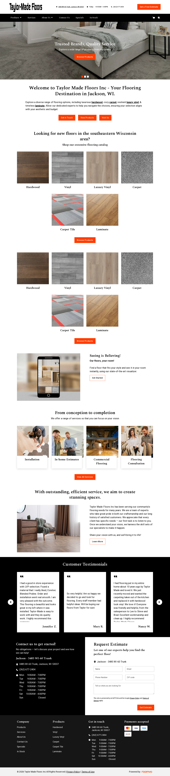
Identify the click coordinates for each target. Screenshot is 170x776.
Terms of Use (88, 771)
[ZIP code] (139, 677)
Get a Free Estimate (149, 7)
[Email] (139, 669)
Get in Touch (67, 118)
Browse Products (85, 57)
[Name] (108, 669)
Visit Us (105, 118)
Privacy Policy (134, 698)
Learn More (97, 541)
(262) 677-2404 (118, 7)
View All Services (85, 477)
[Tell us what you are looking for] (124, 688)
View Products (87, 118)
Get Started (97, 378)
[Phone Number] (108, 677)
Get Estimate (146, 707)
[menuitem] (16, 18)
